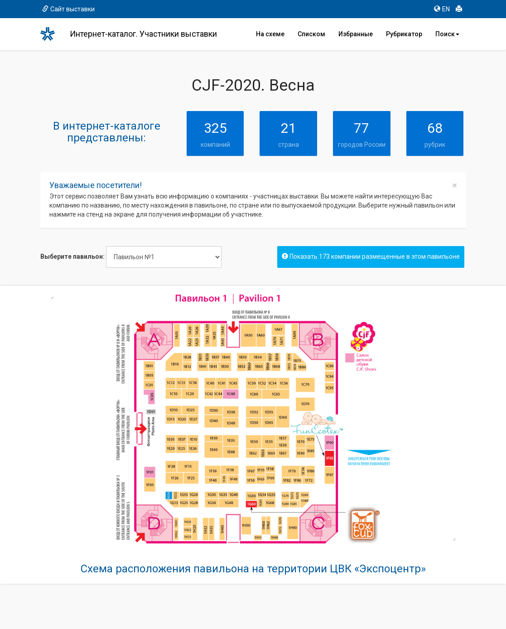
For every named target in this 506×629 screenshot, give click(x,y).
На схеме (270, 34)
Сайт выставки (68, 9)
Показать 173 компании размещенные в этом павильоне (371, 256)
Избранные (355, 34)
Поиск (447, 34)
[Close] (454, 185)
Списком (311, 34)
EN (442, 9)
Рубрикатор (404, 34)
